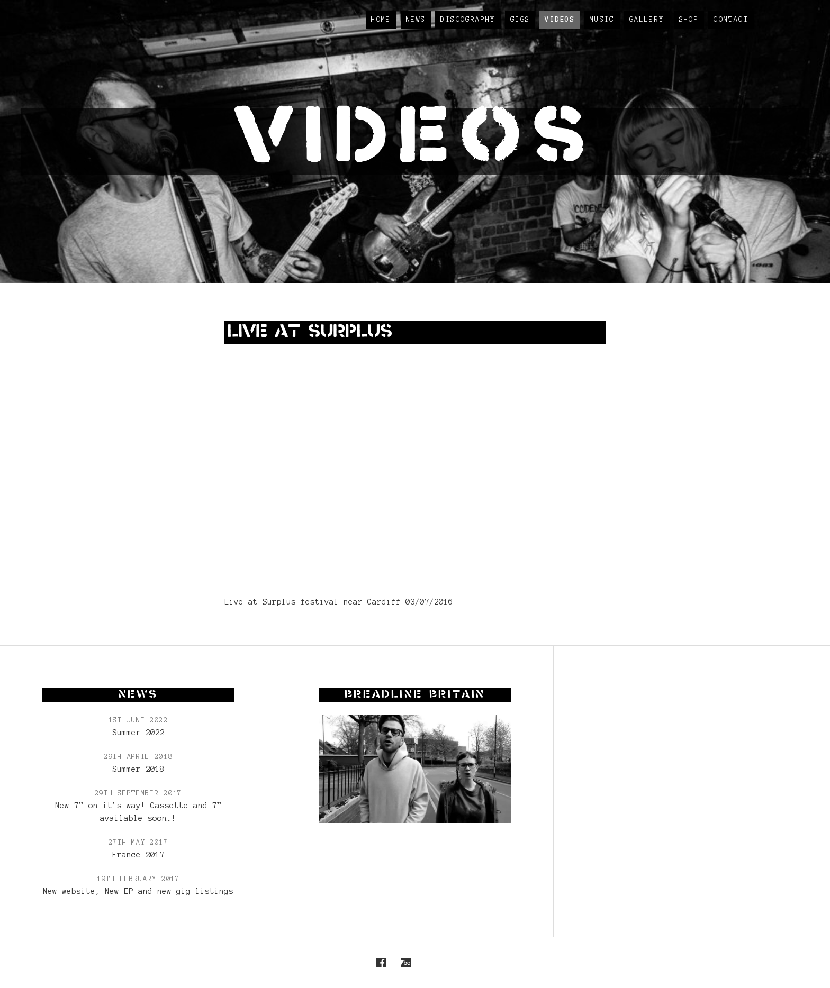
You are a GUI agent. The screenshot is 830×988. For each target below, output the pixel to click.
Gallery (646, 19)
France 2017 (138, 854)
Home (381, 19)
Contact (731, 19)
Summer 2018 (138, 769)
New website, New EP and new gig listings (138, 891)
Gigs (520, 19)
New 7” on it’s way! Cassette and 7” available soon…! (138, 811)
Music (602, 19)
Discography (467, 19)
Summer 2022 (138, 732)
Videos (559, 19)
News (416, 19)
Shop (689, 19)
